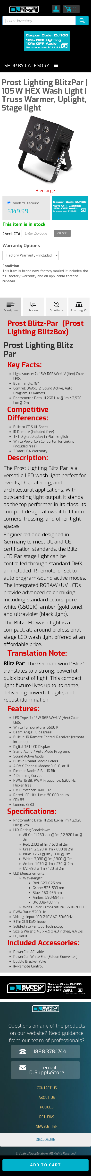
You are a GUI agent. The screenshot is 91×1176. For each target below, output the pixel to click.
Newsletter (47, 1126)
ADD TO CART (45, 1165)
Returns (46, 1117)
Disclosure (45, 1139)
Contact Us (47, 1088)
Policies (47, 1107)
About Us (47, 1097)
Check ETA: (11, 234)
